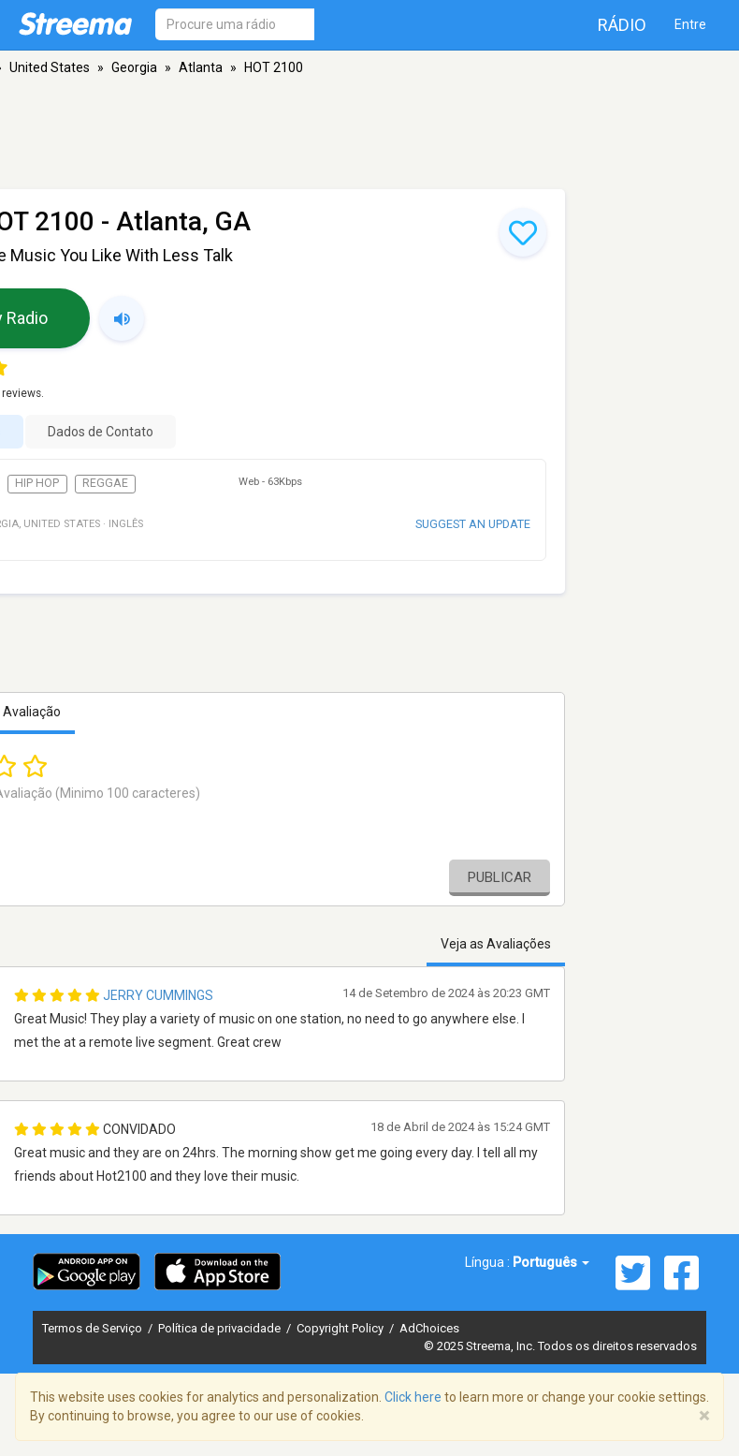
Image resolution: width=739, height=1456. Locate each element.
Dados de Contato (100, 431)
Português (551, 1262)
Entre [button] (690, 24)
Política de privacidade (220, 1328)
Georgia (134, 67)
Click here (413, 1397)
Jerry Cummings (158, 995)
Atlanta (201, 67)
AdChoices (429, 1328)
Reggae (105, 483)
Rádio (622, 25)
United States (49, 67)
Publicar (499, 877)
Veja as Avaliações (496, 943)
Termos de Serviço (93, 1328)
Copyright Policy (341, 1328)
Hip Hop (37, 483)
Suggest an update (472, 524)
